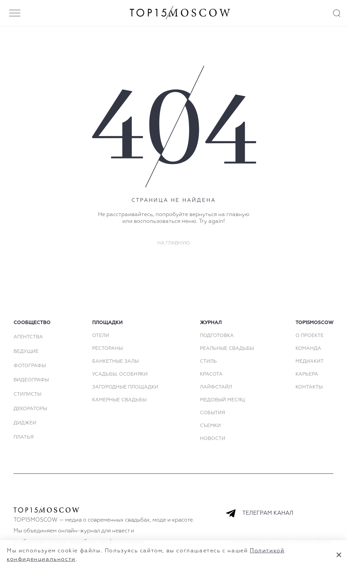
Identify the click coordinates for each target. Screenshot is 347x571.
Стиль (208, 361)
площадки (107, 322)
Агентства (28, 337)
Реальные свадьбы (227, 348)
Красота (211, 374)
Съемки (210, 425)
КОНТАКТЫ (309, 387)
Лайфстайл (216, 387)
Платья (24, 437)
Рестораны (107, 348)
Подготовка (217, 335)
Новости (212, 438)
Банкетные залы (115, 361)
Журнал (211, 322)
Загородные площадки (125, 387)
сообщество (32, 322)
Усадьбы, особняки (120, 374)
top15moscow (314, 322)
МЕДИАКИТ (309, 361)
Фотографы (30, 365)
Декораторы (30, 408)
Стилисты (27, 394)
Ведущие (26, 351)
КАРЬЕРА (306, 374)
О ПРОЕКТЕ (309, 335)
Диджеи (25, 423)
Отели (100, 335)
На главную (173, 243)
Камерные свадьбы (119, 400)
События (212, 412)
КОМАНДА (308, 348)
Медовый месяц (222, 400)
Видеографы (31, 380)
